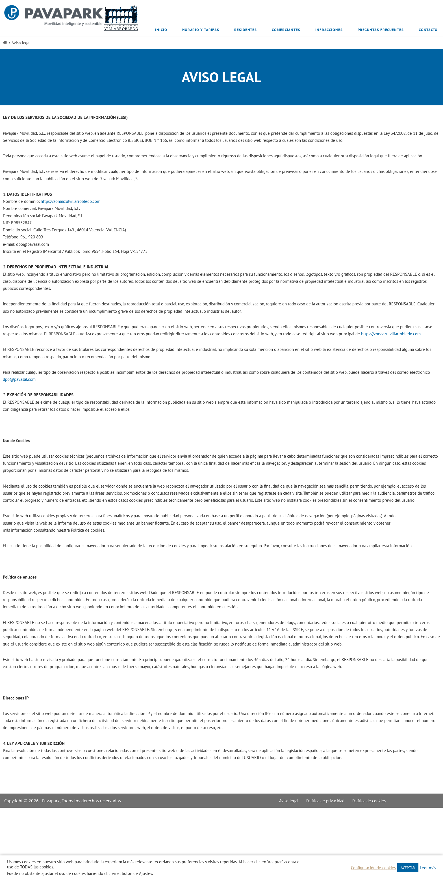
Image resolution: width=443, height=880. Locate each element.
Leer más (428, 867)
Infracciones (329, 29)
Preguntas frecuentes (381, 29)
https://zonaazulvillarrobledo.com (77, 213)
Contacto (428, 29)
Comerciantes (286, 29)
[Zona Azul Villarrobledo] (71, 18)
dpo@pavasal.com (56, 409)
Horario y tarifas (200, 29)
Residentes (245, 29)
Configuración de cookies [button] (373, 867)
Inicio (161, 29)
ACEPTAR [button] (408, 867)
